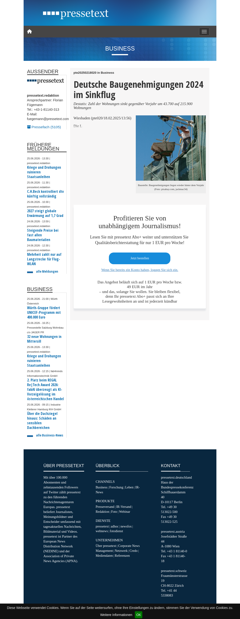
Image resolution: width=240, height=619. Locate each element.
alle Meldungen (47, 271)
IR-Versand (123, 507)
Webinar (124, 511)
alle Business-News (49, 435)
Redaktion (102, 511)
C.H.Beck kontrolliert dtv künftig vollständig (45, 194)
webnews (102, 531)
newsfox (126, 526)
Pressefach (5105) (44, 127)
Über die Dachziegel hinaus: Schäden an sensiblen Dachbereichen (42, 420)
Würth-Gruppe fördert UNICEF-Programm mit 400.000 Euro (44, 312)
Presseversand (105, 507)
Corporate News (129, 546)
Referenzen (122, 555)
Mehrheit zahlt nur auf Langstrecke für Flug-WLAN (44, 259)
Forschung (116, 487)
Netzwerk (121, 551)
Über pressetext (106, 546)
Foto (114, 511)
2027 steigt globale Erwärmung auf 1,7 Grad (45, 213)
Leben (129, 487)
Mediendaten (104, 555)
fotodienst (116, 531)
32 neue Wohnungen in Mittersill (44, 339)
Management (104, 551)
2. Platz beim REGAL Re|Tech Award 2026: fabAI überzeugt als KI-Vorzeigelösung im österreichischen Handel (45, 389)
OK (138, 615)
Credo (133, 551)
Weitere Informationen (116, 615)
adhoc (115, 526)
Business (101, 487)
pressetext (102, 526)
